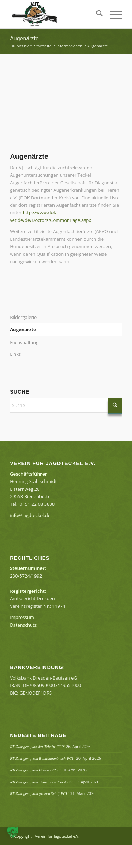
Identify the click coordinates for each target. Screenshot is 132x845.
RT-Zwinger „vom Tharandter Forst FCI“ (42, 782)
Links (15, 354)
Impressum (22, 617)
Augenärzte (24, 38)
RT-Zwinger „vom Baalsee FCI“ (35, 770)
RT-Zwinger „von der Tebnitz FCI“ (37, 746)
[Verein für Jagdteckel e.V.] (55, 14)
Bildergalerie (23, 317)
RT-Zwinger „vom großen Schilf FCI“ (39, 793)
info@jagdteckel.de (30, 515)
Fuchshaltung (24, 342)
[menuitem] (96, 14)
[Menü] (112, 14)
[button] (12, 832)
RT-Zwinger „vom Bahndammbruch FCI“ (42, 758)
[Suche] (96, 14)
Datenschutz (23, 625)
